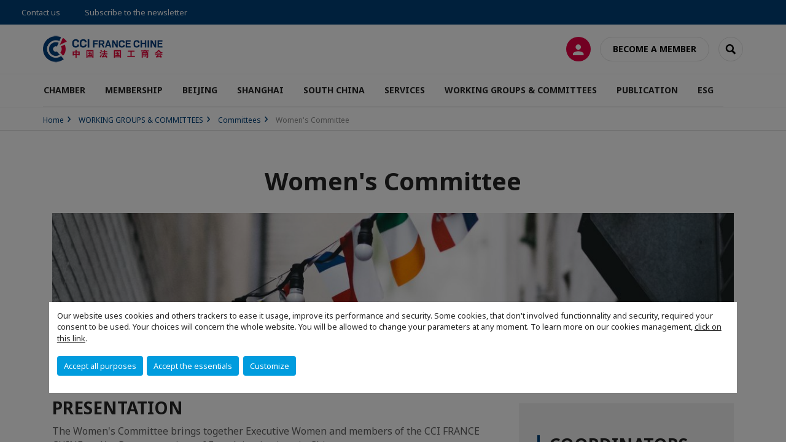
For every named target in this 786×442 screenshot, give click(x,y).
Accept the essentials (193, 365)
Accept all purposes (100, 365)
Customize (269, 365)
